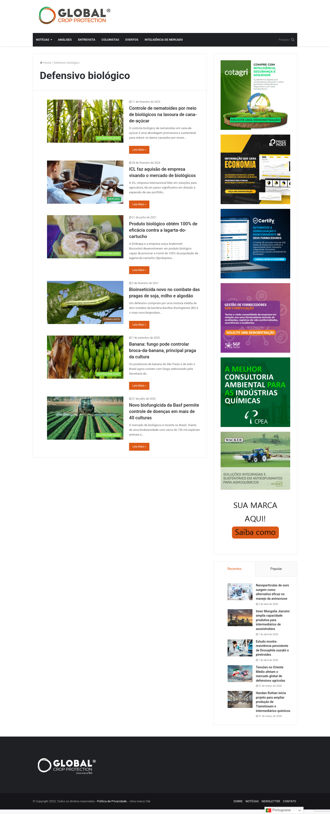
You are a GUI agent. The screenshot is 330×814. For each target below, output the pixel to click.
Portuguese (278, 810)
